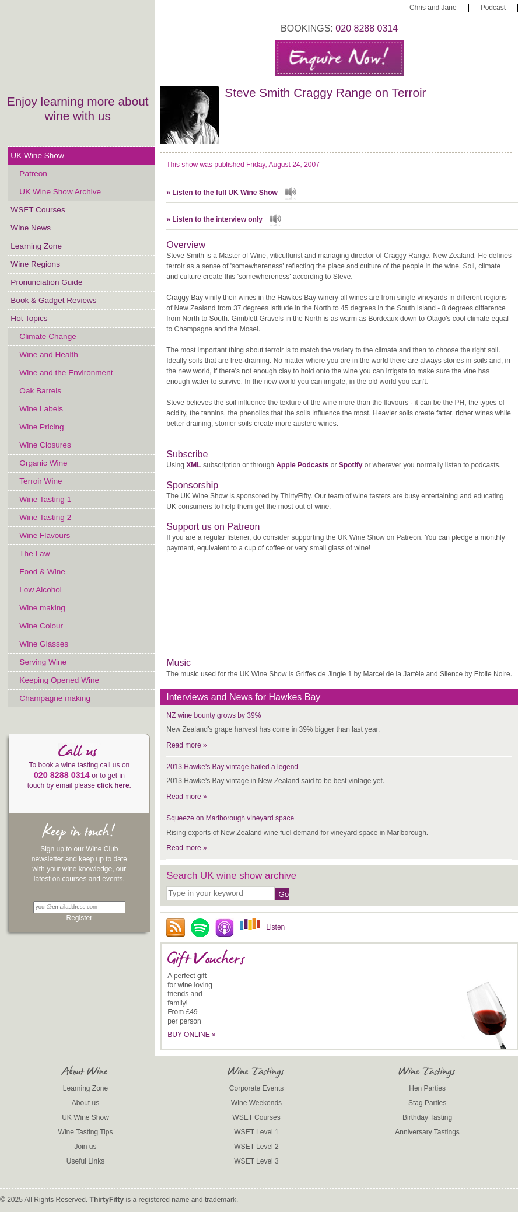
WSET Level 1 (256, 1132)
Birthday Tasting (427, 1117)
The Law (34, 553)
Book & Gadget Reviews (53, 300)
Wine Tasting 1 (45, 499)
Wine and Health (48, 354)
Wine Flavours (44, 535)
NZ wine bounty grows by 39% (213, 715)
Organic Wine (43, 463)
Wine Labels (41, 408)
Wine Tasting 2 (45, 517)
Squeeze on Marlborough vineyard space (230, 818)
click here (113, 785)
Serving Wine (42, 662)
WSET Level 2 (256, 1147)
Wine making (42, 607)
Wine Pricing (41, 426)
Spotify (351, 465)
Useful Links (85, 1161)
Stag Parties (427, 1103)
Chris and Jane (433, 8)
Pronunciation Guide (46, 282)
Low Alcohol (40, 589)
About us (85, 1103)
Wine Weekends (256, 1103)
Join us (86, 1147)
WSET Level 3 (256, 1161)
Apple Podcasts (302, 465)
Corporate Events (256, 1088)
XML (193, 465)
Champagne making (54, 698)
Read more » (186, 745)
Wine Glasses (43, 644)
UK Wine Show (37, 155)
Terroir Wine (40, 481)
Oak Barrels (40, 390)
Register (79, 918)
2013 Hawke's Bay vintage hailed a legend (232, 767)
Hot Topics (28, 318)
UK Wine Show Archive (60, 191)
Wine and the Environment (66, 372)
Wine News (30, 227)
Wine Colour (41, 625)
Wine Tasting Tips (85, 1132)
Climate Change (47, 336)
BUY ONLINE (191, 1035)
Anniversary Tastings (427, 1132)
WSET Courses (37, 209)
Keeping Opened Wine (59, 680)
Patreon (33, 173)
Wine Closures (45, 445)
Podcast (493, 8)
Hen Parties (427, 1088)
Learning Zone (36, 246)
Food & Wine (42, 571)
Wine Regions (35, 264)
